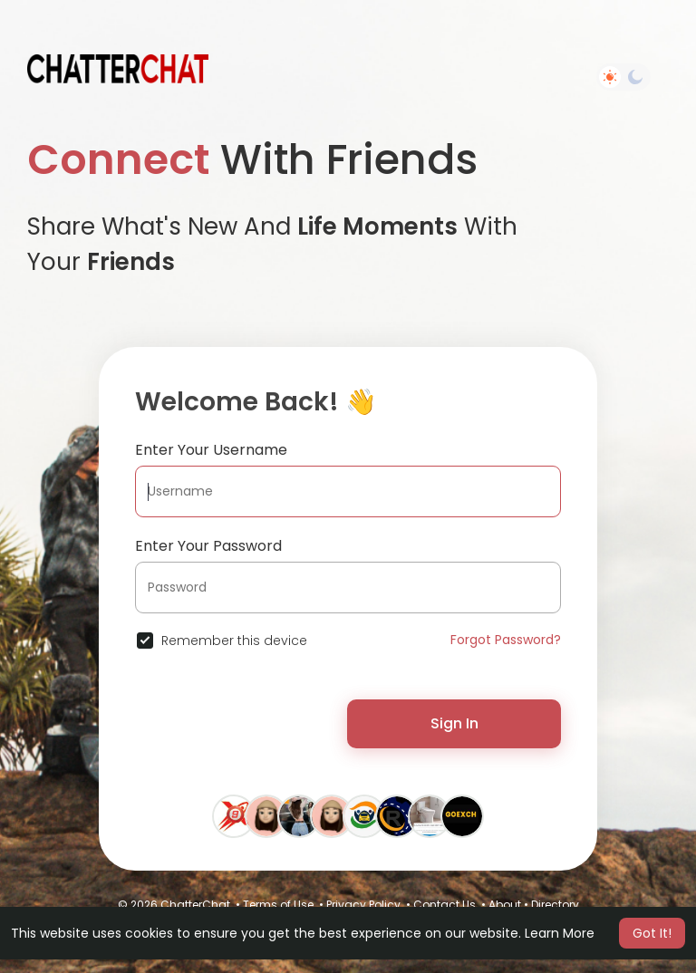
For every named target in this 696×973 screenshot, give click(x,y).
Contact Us (444, 904)
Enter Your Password (208, 545)
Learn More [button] (559, 933)
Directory (555, 904)
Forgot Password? (505, 640)
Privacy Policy (363, 904)
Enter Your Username (211, 449)
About (504, 904)
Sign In (454, 723)
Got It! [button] (652, 933)
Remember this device (234, 640)
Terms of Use (278, 904)
